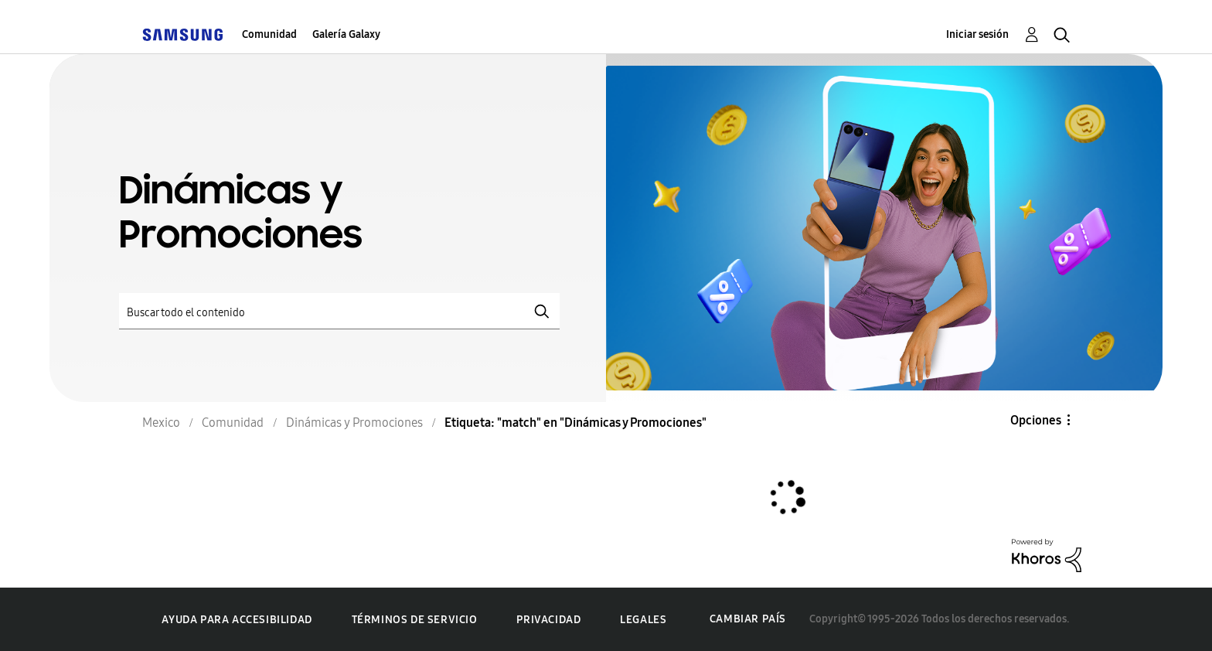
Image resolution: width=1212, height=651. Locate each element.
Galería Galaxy (346, 34)
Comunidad (269, 34)
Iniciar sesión (977, 34)
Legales (643, 619)
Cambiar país (748, 618)
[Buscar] (339, 311)
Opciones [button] (1035, 420)
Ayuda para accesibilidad (237, 619)
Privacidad (548, 619)
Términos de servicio (415, 619)
